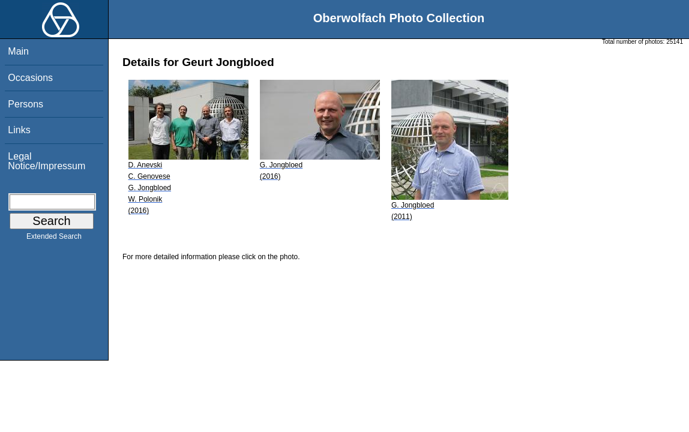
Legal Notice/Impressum (46, 161)
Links (19, 130)
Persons (25, 104)
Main (18, 51)
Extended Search (54, 238)
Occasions (30, 78)
